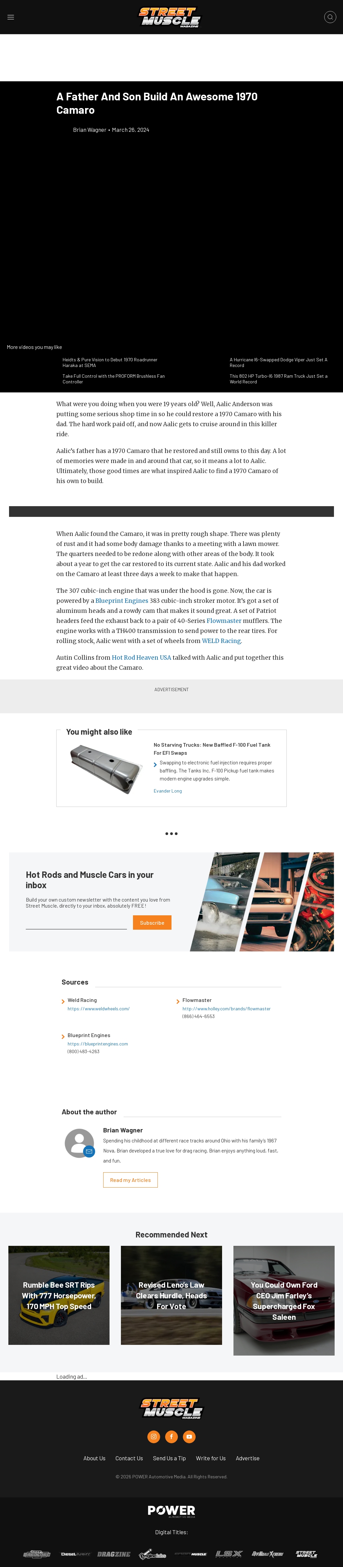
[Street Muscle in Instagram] (153, 1437)
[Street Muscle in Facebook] (171, 1437)
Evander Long (168, 791)
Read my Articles (130, 1180)
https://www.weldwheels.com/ (99, 1008)
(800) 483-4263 (83, 1051)
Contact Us (129, 1458)
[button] (63, 502)
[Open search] (330, 17)
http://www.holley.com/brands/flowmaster (227, 1008)
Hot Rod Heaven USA (141, 657)
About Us (94, 1458)
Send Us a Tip (169, 1458)
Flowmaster (224, 621)
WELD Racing (221, 641)
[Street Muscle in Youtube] (189, 1437)
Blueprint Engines (121, 601)
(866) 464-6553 (199, 1016)
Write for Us (211, 1458)
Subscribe (152, 922)
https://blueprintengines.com (98, 1043)
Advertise (248, 1458)
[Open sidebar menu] (11, 17)
